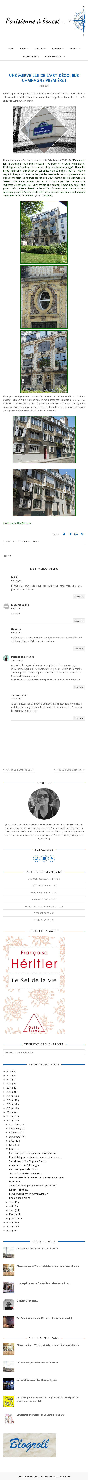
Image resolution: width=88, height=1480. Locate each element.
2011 (9, 1120)
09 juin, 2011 (17, 581)
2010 (9, 1222)
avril (11, 1206)
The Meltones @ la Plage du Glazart (27, 1161)
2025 (9, 1075)
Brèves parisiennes (41, 886)
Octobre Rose (42, 913)
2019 (9, 1087)
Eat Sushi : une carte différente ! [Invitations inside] (44, 1318)
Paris (36, 541)
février (12, 1214)
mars (12, 1210)
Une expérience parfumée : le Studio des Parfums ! (44, 1283)
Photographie (42, 920)
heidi (14, 577)
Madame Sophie (20, 604)
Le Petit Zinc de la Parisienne (41, 906)
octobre (13, 1132)
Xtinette (16, 628)
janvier (13, 1218)
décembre (14, 1124)
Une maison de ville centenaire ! (25, 1173)
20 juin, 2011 (17, 660)
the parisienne (19, 694)
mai (11, 1201)
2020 (9, 1083)
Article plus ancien (68, 769)
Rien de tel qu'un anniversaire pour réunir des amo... (35, 1157)
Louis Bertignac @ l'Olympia (23, 1169)
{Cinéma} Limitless (18, 1189)
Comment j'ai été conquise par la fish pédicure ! (33, 1152)
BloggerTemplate (62, 1476)
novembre (14, 1128)
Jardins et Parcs (41, 899)
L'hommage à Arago (19, 1197)
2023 (9, 1079)
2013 (9, 1112)
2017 (9, 1095)
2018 (9, 1091)
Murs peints (15, 1181)
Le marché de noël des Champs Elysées (37, 1379)
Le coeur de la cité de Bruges (24, 1165)
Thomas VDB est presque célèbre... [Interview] (32, 1185)
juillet (12, 1144)
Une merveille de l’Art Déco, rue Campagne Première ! (36, 1177)
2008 (9, 1230)
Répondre (78, 596)
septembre (15, 1136)
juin (11, 1148)
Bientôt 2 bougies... (27, 1300)
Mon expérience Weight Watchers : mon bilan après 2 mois (48, 1265)
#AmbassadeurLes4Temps (41, 879)
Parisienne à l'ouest (22, 656)
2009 (9, 1226)
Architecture (22, 541)
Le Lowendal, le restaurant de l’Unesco (37, 1248)
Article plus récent (19, 769)
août (11, 1140)
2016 (9, 1099)
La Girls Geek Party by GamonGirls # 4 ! (29, 1193)
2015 (9, 1103)
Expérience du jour (41, 892)
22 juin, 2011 (17, 698)
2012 (9, 1116)
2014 (9, 1108)
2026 (9, 1071)
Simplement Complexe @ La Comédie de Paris (40, 1414)
